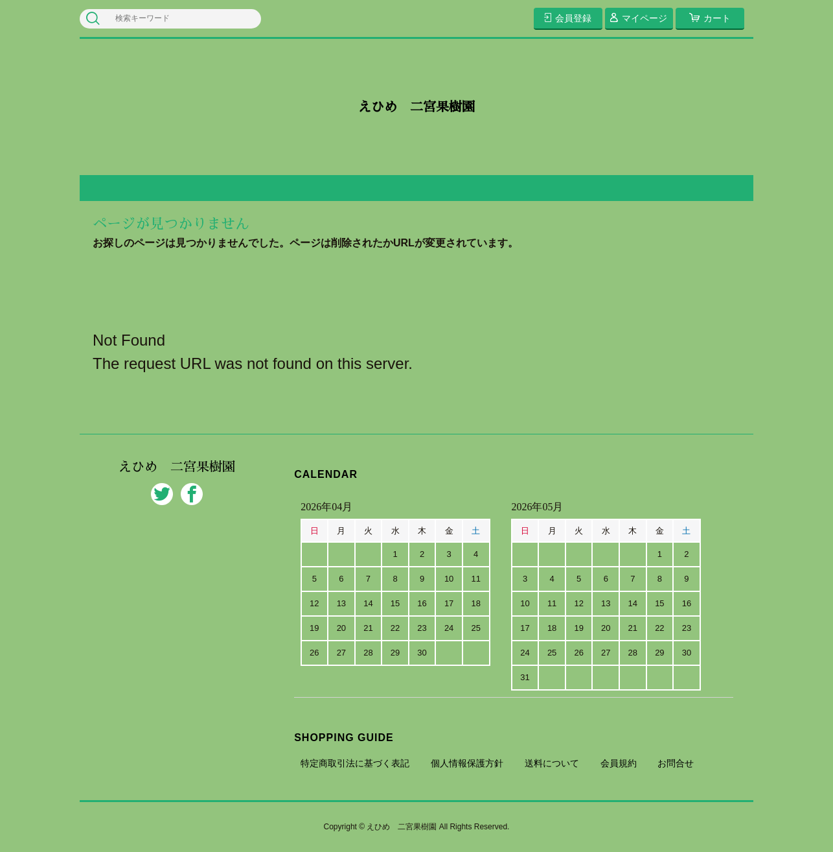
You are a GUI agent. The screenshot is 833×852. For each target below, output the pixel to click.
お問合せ (675, 763)
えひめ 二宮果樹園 (416, 107)
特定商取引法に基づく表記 (355, 763)
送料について (552, 763)
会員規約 (618, 763)
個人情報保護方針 (467, 763)
